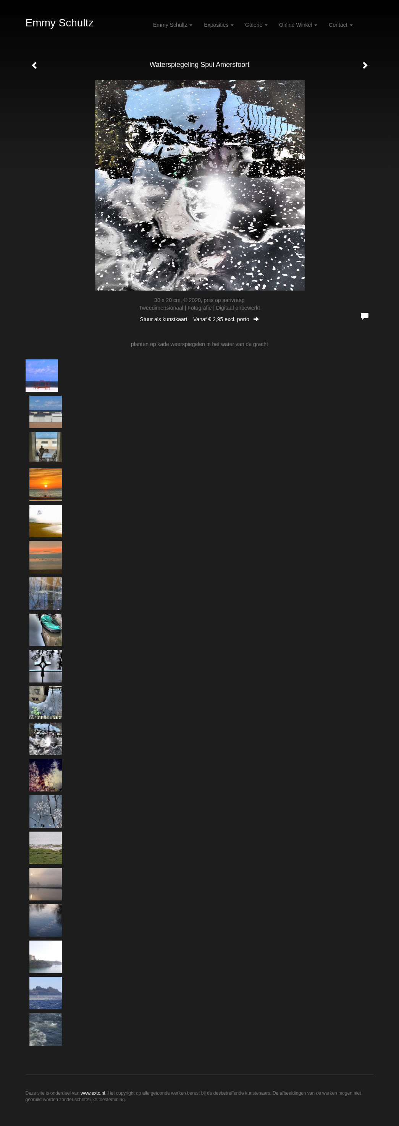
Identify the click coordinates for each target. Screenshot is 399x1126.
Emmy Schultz (60, 23)
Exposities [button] (219, 25)
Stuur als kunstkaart (199, 319)
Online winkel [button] (298, 25)
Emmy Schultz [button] (172, 25)
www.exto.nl (93, 1093)
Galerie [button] (256, 25)
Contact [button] (340, 25)
